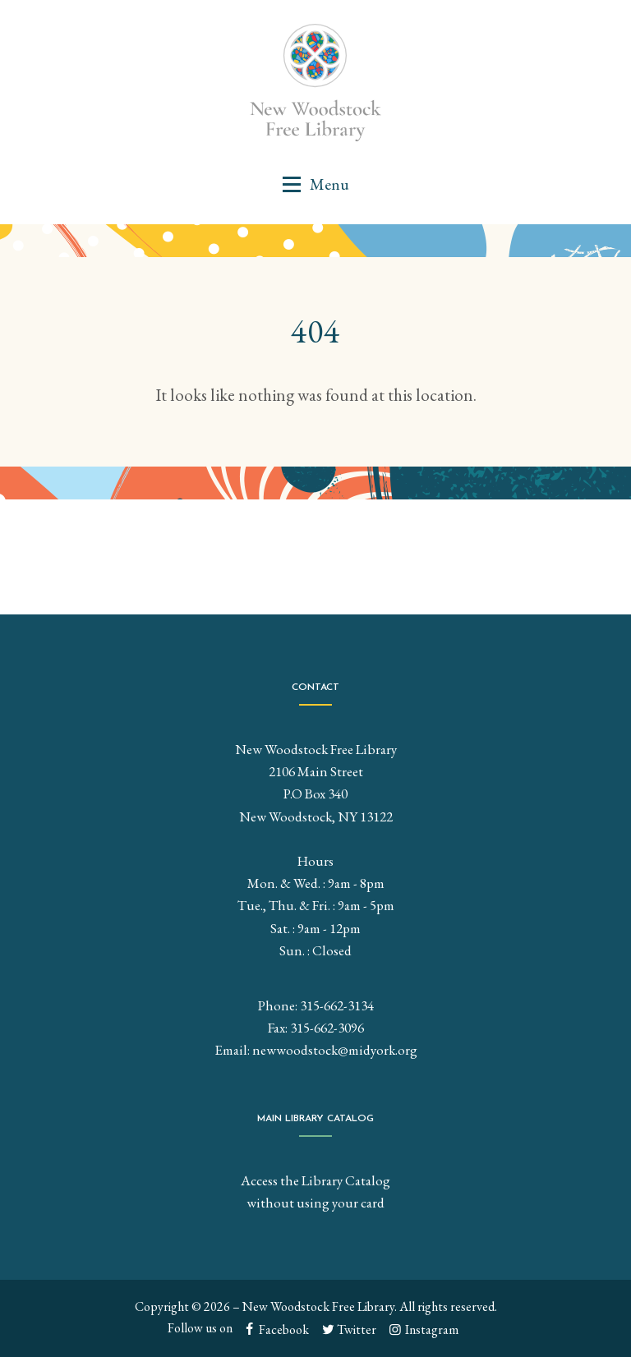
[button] (315, 184)
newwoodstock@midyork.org (334, 1050)
